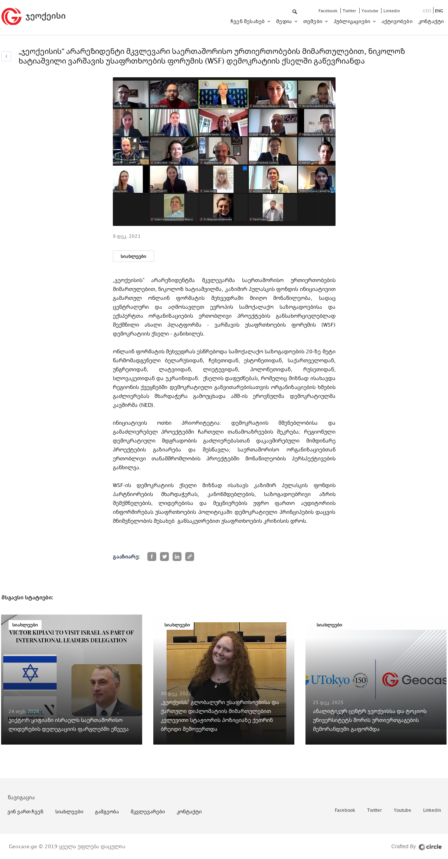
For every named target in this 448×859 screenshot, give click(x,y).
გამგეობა (107, 811)
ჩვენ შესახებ (248, 21)
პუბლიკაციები (353, 21)
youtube (370, 10)
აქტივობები (397, 21)
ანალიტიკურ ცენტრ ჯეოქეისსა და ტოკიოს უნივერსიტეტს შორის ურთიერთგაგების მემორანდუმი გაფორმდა (369, 719)
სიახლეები (133, 256)
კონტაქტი (431, 21)
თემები (313, 21)
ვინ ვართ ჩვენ (25, 811)
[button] (295, 12)
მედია (284, 21)
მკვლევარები (148, 811)
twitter (350, 10)
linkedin (391, 10)
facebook (328, 10)
